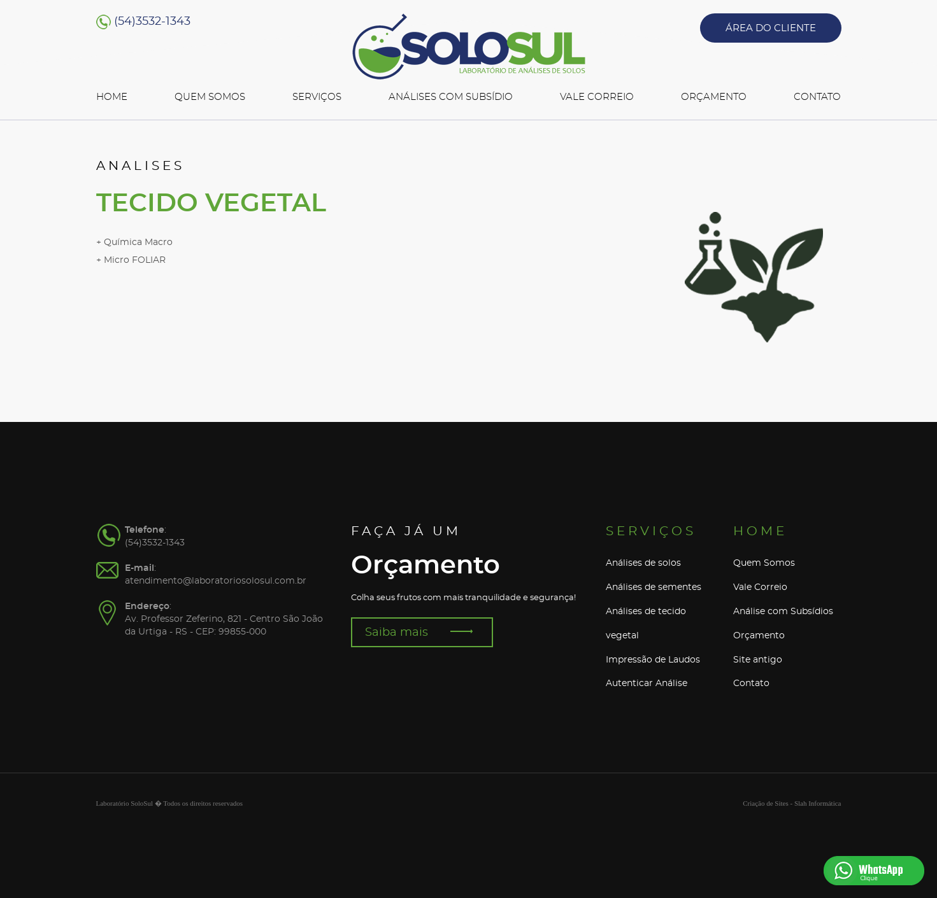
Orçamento (759, 635)
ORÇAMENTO (714, 97)
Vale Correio (760, 587)
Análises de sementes (653, 587)
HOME (111, 97)
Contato (751, 683)
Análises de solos (643, 563)
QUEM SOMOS (210, 97)
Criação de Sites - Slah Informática (792, 803)
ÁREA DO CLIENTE (771, 28)
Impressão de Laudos (653, 660)
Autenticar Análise (646, 683)
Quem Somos (764, 563)
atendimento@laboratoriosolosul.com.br (215, 581)
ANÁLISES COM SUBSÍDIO (451, 97)
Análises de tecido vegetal (646, 623)
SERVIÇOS (316, 97)
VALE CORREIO (597, 97)
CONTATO (817, 97)
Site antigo (757, 660)
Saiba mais (396, 632)
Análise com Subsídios (783, 611)
